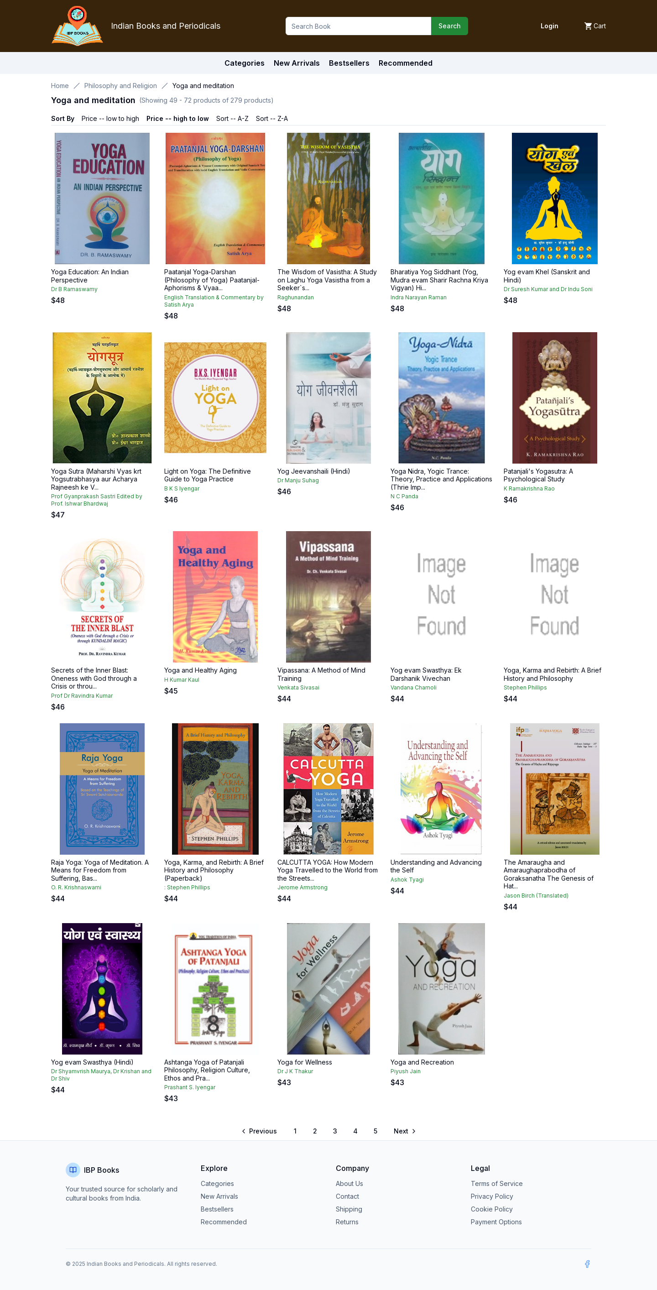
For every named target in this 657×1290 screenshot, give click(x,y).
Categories (244, 63)
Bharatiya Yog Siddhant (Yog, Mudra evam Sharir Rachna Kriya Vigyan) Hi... (439, 280)
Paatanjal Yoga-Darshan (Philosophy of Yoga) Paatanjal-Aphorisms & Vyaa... (212, 280)
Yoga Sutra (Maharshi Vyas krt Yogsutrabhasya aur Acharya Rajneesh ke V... (96, 479)
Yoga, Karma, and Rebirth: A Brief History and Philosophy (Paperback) (214, 870)
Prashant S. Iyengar (189, 1087)
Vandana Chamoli (414, 687)
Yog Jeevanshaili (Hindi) (313, 471)
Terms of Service (497, 1183)
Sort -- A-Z (232, 118)
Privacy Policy (492, 1196)
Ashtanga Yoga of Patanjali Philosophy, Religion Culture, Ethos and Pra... (207, 1070)
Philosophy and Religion (120, 85)
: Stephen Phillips (187, 887)
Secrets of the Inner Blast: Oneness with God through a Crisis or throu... (94, 678)
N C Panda (404, 496)
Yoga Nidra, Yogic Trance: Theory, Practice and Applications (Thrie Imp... (441, 479)
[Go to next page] (404, 1131)
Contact (347, 1196)
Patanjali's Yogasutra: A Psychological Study (538, 475)
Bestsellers (217, 1209)
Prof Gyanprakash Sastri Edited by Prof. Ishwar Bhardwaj (96, 500)
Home (60, 85)
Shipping (349, 1209)
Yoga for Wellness (304, 1062)
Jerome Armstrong (302, 887)
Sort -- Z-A (272, 118)
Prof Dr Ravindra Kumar (82, 695)
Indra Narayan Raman (419, 297)
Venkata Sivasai (298, 687)
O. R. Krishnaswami (76, 887)
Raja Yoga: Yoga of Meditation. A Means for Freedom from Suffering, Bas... (100, 870)
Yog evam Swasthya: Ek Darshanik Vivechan (426, 674)
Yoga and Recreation (422, 1062)
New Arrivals (219, 1196)
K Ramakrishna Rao (529, 488)
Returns (347, 1222)
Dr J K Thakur (295, 1071)
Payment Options (496, 1222)
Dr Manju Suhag (298, 480)
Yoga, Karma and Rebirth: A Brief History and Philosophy (552, 674)
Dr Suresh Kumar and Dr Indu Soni (548, 289)
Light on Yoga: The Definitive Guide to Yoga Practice (207, 475)
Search (449, 26)
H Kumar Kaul (181, 679)
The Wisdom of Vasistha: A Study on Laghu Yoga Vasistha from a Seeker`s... (327, 280)
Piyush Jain (406, 1071)
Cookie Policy (492, 1209)
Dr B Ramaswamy (74, 289)
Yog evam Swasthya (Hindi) (92, 1062)
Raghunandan (295, 297)
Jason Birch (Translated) (536, 895)
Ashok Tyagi (407, 879)
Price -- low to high (110, 118)
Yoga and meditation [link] (203, 85)
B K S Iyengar (181, 488)
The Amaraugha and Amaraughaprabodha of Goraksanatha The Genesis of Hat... (549, 874)
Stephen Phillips (525, 687)
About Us (349, 1183)
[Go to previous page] (259, 1131)
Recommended (224, 1222)
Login (549, 26)
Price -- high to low (177, 118)
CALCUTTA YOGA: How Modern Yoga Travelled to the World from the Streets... (327, 870)
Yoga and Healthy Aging (200, 670)
